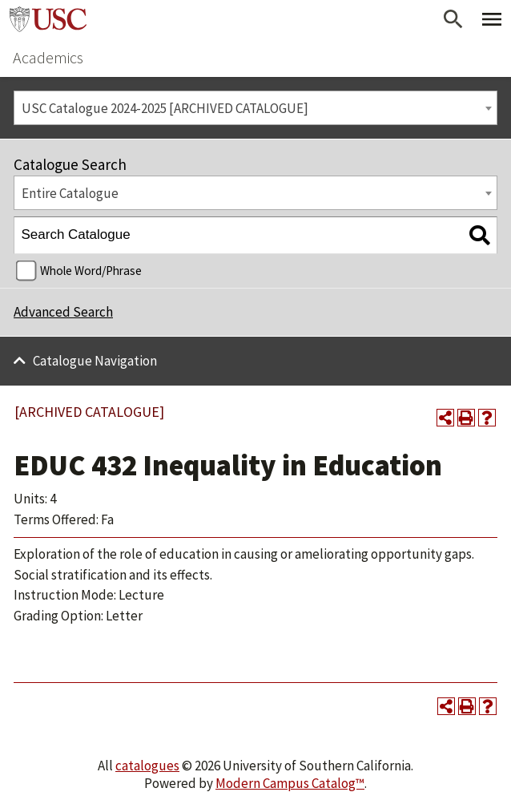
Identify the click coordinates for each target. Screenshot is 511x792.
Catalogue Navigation (95, 361)
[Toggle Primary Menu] (492, 19)
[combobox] (255, 108)
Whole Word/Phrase (91, 270)
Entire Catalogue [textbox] (70, 193)
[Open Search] (453, 19)
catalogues (147, 765)
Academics (48, 57)
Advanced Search (63, 312)
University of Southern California (48, 19)
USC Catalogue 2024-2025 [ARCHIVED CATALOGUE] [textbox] (165, 108)
